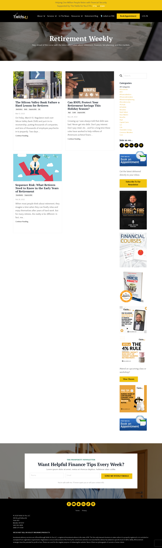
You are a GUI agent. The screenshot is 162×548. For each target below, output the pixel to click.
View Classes (128, 380)
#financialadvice (126, 97)
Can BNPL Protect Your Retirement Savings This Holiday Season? (89, 108)
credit (74, 117)
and (96, 6)
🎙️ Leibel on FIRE (107, 16)
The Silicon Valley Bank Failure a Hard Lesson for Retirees (37, 108)
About (40, 16)
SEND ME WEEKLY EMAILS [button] (116, 476)
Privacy (84, 512)
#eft (121, 94)
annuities (123, 116)
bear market (125, 122)
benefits (123, 125)
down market (19, 204)
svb (39, 117)
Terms (77, 512)
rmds (25, 117)
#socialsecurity (126, 106)
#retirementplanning (128, 103)
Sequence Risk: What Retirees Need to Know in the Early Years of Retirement (36, 193)
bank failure (19, 117)
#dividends (124, 91)
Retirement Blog (91, 16)
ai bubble (124, 113)
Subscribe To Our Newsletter (133, 183)
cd (121, 134)
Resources (76, 16)
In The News (63, 16)
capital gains (125, 131)
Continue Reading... (22, 143)
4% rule (123, 110)
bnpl (69, 117)
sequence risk (32, 117)
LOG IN (145, 16)
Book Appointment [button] (128, 16)
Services (51, 16)
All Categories (126, 88)
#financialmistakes (127, 100)
